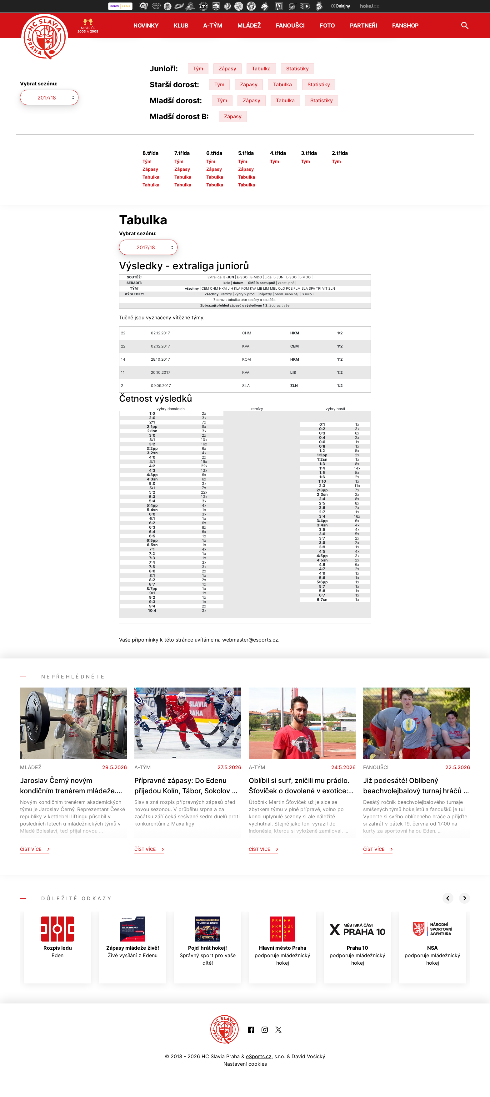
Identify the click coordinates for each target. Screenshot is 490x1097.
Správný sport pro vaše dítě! (208, 940)
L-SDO (291, 277)
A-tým (212, 25)
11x (357, 485)
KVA (253, 288)
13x (204, 469)
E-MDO (256, 277)
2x (204, 412)
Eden (57, 937)
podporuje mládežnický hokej (282, 940)
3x (204, 417)
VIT (325, 288)
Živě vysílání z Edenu (132, 937)
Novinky (146, 25)
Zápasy (227, 68)
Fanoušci (290, 25)
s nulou (307, 294)
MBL (273, 288)
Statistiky (297, 68)
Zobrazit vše (279, 305)
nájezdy (265, 294)
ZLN (331, 288)
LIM (266, 288)
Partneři (363, 25)
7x (204, 421)
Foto (327, 25)
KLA (237, 288)
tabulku (234, 299)
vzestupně (286, 282)
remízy (226, 294)
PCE (289, 288)
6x (204, 447)
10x (204, 439)
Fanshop (405, 25)
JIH (230, 288)
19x (204, 461)
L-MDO (305, 277)
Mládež (249, 25)
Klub (181, 25)
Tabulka (261, 68)
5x (357, 450)
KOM (245, 288)
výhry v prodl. (246, 294)
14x (357, 467)
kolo (226, 282)
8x (204, 426)
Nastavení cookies (245, 1063)
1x (204, 509)
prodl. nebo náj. (287, 294)
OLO (281, 288)
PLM (297, 288)
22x (204, 465)
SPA (312, 288)
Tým (198, 68)
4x (204, 452)
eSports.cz (259, 1056)
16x (204, 443)
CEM (205, 288)
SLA (305, 288)
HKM (223, 288)
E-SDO (242, 277)
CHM (214, 288)
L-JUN (278, 277)
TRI (318, 288)
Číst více (34, 848)
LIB (259, 288)
